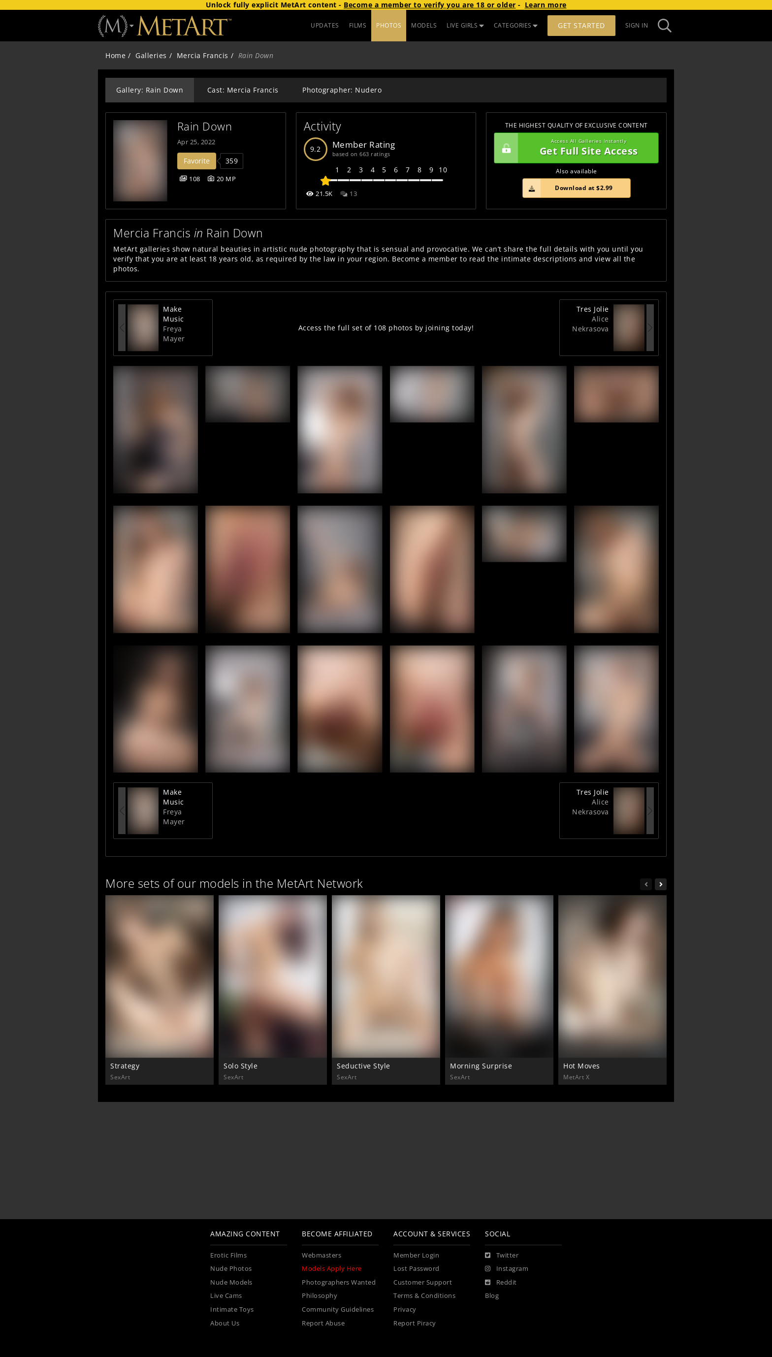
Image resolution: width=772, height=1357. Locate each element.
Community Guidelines (338, 1309)
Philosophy (319, 1296)
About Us (224, 1323)
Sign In (636, 25)
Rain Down (204, 126)
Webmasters (321, 1255)
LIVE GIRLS (465, 25)
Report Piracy (414, 1323)
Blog (492, 1296)
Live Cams (226, 1296)
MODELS (424, 25)
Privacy (405, 1309)
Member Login (416, 1255)
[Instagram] (506, 1268)
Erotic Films (228, 1255)
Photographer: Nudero (342, 90)
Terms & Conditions (424, 1296)
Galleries (151, 55)
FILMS (358, 25)
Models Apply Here (332, 1268)
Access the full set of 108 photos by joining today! (386, 327)
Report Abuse (323, 1323)
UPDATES (325, 25)
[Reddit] (501, 1282)
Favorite (197, 160)
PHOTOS (388, 25)
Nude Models (231, 1282)
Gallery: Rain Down (149, 90)
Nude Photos (231, 1268)
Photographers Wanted (339, 1282)
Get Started (581, 25)
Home (115, 55)
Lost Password (416, 1268)
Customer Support (422, 1282)
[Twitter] (501, 1255)
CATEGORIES (516, 25)
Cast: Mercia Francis (243, 90)
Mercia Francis (202, 55)
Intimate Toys (232, 1309)
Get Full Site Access (573, 148)
